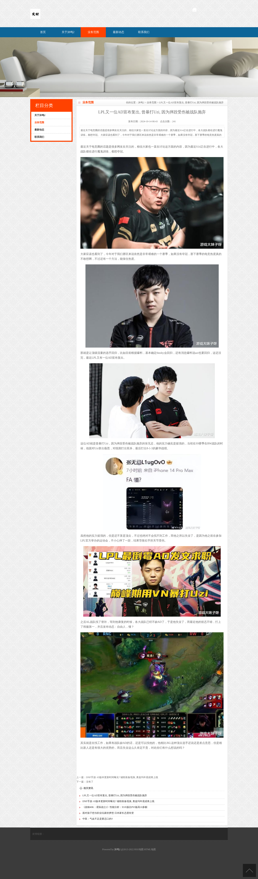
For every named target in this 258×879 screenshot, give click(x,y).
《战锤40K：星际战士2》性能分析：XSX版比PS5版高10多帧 (114, 807)
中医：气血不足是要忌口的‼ (97, 818)
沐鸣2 (141, 102)
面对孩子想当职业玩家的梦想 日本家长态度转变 (108, 813)
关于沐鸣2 (68, 32)
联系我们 (143, 32)
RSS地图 (138, 849)
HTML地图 (150, 849)
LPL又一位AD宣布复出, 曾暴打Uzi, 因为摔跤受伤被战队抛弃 (114, 795)
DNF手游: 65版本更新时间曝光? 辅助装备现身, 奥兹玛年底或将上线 (122, 777)
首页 (43, 32)
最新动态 (118, 32)
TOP (249, 870)
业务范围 (93, 32)
